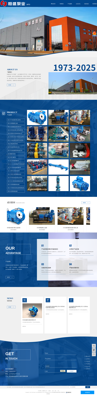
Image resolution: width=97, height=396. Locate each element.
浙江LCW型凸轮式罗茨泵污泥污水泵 (15, 140)
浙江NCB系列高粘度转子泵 (13, 147)
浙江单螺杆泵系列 (12, 153)
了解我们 (61, 3)
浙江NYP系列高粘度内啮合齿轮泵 (15, 177)
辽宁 (46, 390)
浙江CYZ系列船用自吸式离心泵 (14, 126)
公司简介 (88, 358)
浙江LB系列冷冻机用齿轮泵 (14, 170)
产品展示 (88, 363)
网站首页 (53, 3)
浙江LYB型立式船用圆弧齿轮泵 (14, 174)
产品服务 (70, 3)
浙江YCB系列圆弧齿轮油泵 (13, 184)
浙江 (55, 390)
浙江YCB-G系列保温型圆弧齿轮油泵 (15, 181)
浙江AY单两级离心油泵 (13, 123)
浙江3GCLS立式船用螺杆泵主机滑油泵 (16, 164)
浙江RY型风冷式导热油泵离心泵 (15, 133)
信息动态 (86, 3)
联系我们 (95, 3)
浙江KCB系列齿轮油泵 (13, 191)
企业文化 (78, 3)
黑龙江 (49, 390)
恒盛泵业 (44, 390)
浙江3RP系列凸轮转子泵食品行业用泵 (16, 136)
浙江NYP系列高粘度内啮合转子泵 (15, 150)
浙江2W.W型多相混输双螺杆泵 (14, 167)
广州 (58, 390)
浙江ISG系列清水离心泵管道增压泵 (15, 130)
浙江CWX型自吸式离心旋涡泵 (14, 119)
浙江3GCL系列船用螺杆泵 (13, 160)
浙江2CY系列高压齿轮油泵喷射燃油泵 (16, 187)
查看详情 (24, 326)
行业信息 (88, 361)
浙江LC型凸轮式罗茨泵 (13, 143)
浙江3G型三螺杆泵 (12, 157)
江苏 (53, 390)
